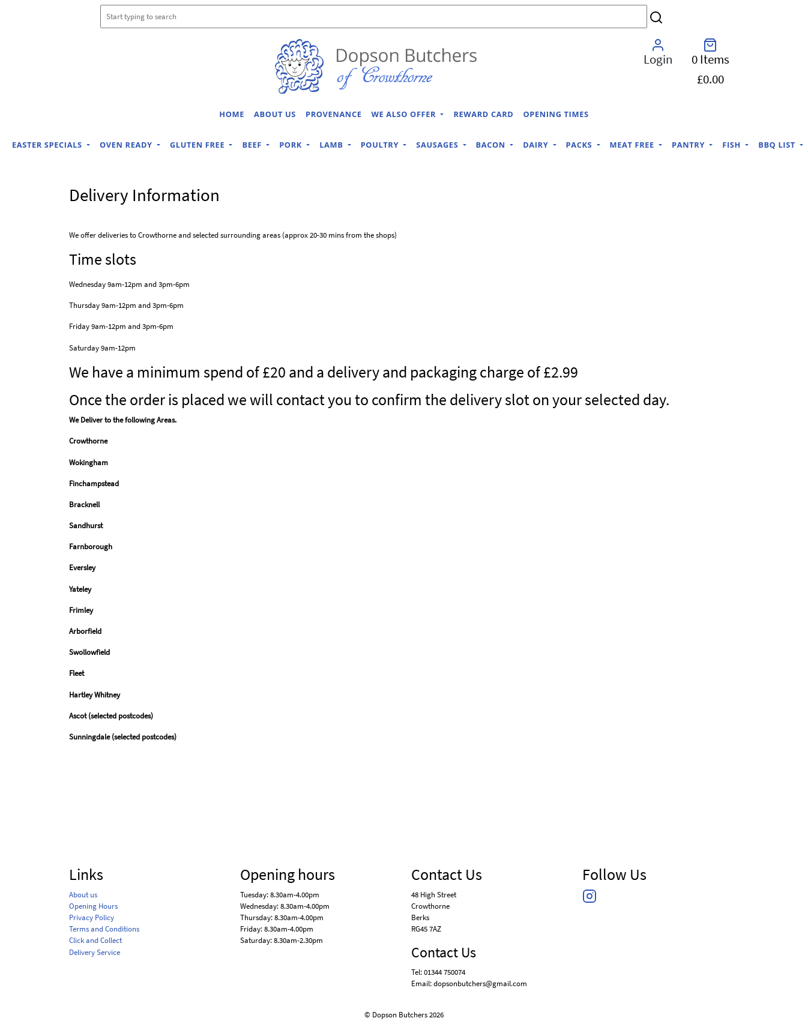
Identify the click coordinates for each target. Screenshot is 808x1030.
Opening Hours (93, 906)
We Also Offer (405, 114)
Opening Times (555, 114)
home (231, 114)
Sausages (438, 144)
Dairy (536, 144)
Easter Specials (48, 144)
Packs (580, 144)
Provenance (334, 114)
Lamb (332, 144)
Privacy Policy (91, 917)
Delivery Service (94, 952)
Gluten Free (198, 144)
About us (275, 114)
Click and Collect (95, 940)
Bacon (492, 144)
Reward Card (483, 114)
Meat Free (633, 144)
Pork (291, 144)
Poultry (381, 144)
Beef (253, 144)
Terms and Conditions (104, 928)
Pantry (689, 144)
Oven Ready (127, 144)
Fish (732, 144)
